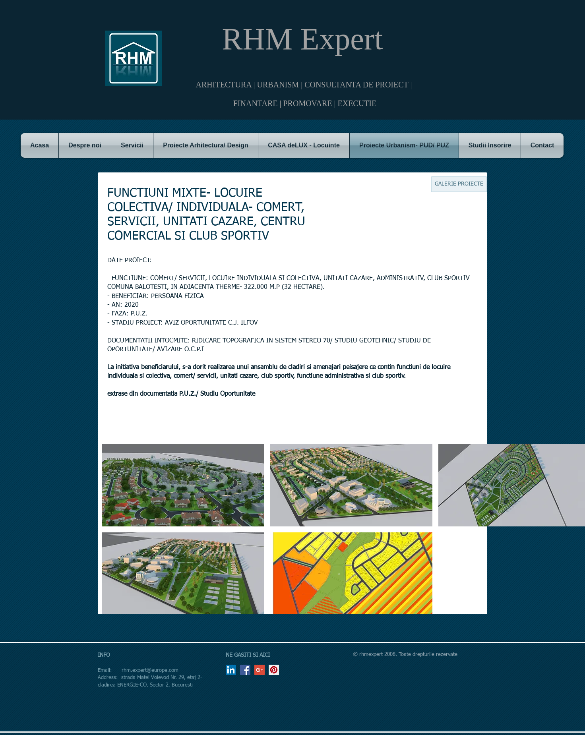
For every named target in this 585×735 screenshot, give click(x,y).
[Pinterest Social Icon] (274, 670)
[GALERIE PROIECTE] (459, 184)
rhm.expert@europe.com (150, 670)
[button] (183, 485)
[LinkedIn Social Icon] (231, 670)
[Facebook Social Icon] (245, 670)
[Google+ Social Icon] (259, 670)
